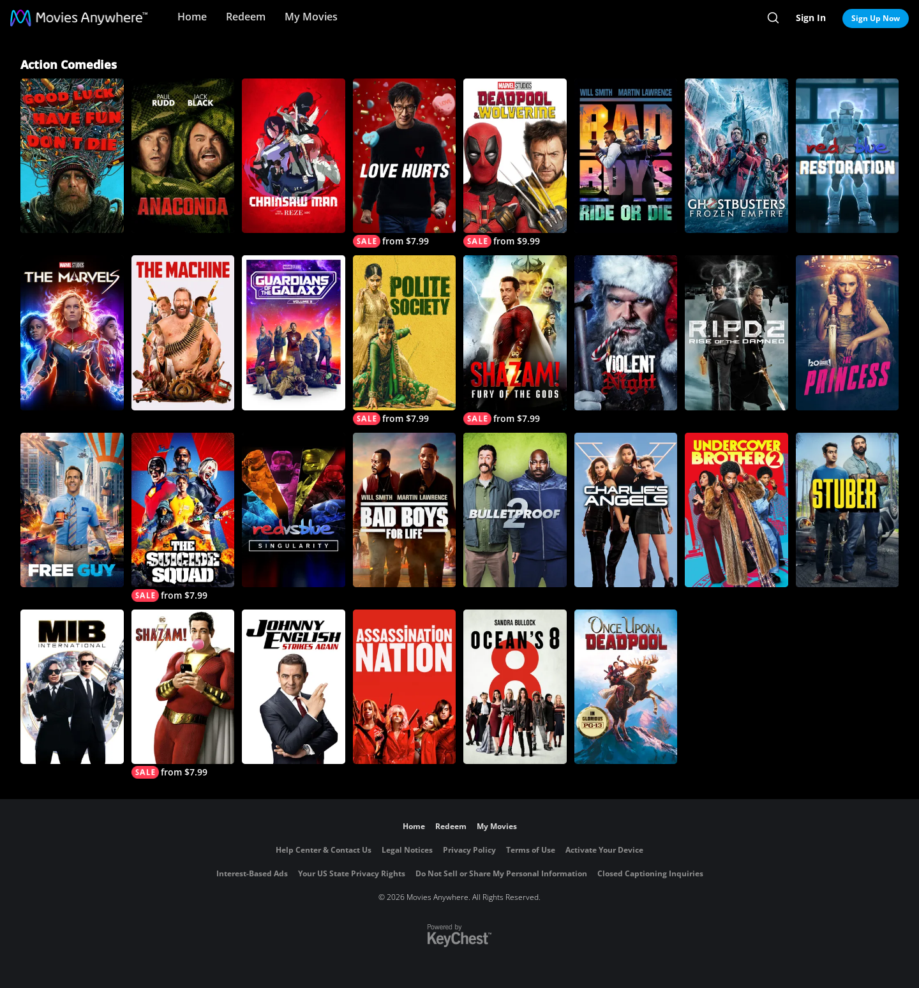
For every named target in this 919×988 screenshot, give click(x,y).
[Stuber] (847, 510)
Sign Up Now (875, 18)
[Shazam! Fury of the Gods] (515, 339)
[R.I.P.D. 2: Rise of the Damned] (736, 332)
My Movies (311, 17)
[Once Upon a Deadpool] (626, 687)
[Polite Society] (404, 339)
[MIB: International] (72, 687)
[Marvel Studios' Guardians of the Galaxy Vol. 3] (293, 332)
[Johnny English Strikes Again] (293, 687)
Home (192, 17)
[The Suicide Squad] (183, 517)
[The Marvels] (72, 332)
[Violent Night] (626, 332)
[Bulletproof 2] (515, 510)
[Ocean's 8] (515, 687)
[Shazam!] (183, 694)
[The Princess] (847, 332)
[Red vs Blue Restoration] (847, 156)
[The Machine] (183, 332)
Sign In (811, 17)
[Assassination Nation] (404, 687)
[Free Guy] (72, 510)
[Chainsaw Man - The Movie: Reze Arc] (293, 156)
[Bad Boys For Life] (404, 510)
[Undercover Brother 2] (736, 510)
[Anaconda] (183, 156)
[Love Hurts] (404, 163)
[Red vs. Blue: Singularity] (293, 510)
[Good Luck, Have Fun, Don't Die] (72, 156)
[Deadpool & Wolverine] (515, 163)
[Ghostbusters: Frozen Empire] (736, 156)
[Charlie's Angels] (626, 510)
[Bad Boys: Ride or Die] (626, 156)
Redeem (245, 17)
